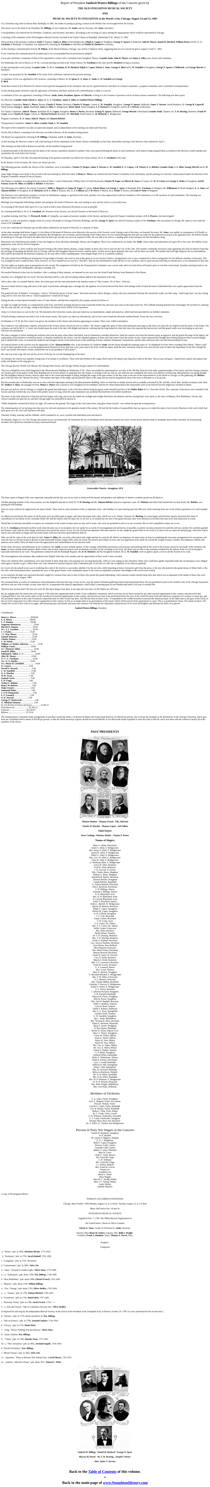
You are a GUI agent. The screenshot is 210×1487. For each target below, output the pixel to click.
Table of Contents (102, 1471)
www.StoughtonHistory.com (125, 1483)
